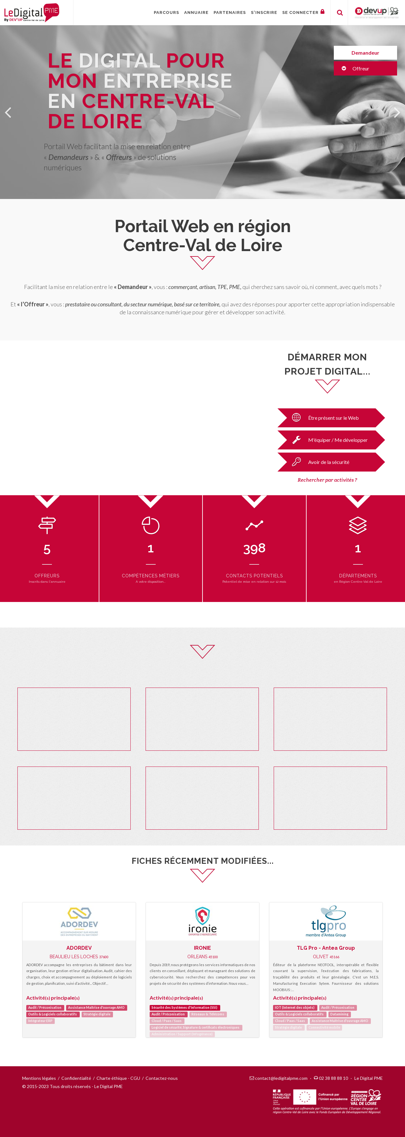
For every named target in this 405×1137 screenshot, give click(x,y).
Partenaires (230, 12)
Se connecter (303, 12)
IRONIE (202, 948)
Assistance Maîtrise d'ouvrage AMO (96, 1007)
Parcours (166, 12)
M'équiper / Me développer (328, 439)
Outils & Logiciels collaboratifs (52, 1014)
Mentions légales (39, 1078)
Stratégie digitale (97, 1014)
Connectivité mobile (324, 1027)
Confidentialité (76, 1078)
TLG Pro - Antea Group (326, 948)
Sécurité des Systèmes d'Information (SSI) (184, 1007)
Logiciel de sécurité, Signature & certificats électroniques (196, 1027)
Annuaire (196, 12)
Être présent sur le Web (323, 417)
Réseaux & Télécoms (207, 1014)
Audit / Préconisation (44, 1007)
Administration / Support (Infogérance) (182, 1034)
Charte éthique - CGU (118, 1078)
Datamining (339, 1014)
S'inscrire (264, 12)
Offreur (355, 68)
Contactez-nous (162, 1078)
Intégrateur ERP (40, 1021)
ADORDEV (79, 948)
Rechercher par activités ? (327, 480)
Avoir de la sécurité (318, 462)
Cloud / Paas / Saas (167, 1021)
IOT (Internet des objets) (295, 1007)
